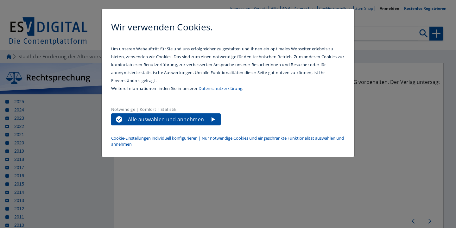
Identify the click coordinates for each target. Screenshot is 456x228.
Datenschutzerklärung (220, 88)
